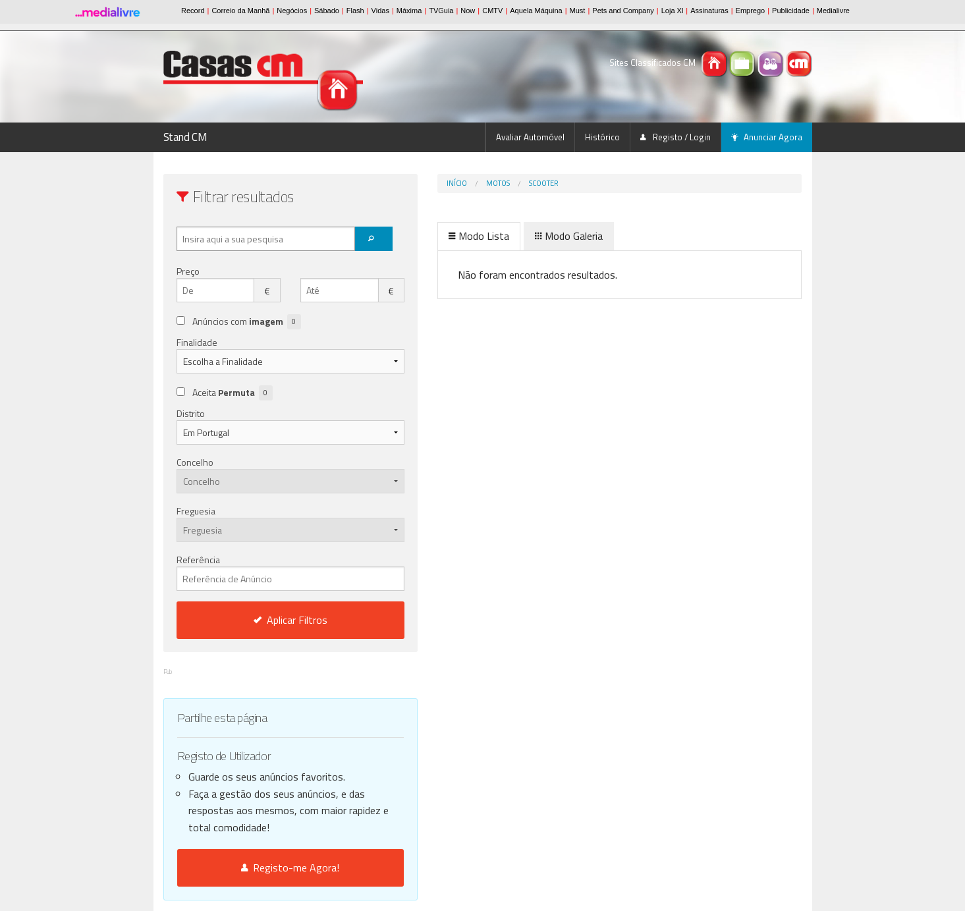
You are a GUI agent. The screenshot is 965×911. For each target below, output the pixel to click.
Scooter (489, 183)
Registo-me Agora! (263, 867)
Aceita (232, 392)
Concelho (195, 462)
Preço (188, 271)
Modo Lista (424, 236)
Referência (263, 572)
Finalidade (197, 342)
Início (402, 183)
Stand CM (185, 137)
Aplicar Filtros (263, 620)
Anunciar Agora (766, 137)
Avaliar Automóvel (530, 137)
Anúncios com (246, 321)
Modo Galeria (514, 236)
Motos (443, 183)
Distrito (191, 413)
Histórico (602, 137)
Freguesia (196, 511)
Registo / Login (675, 137)
